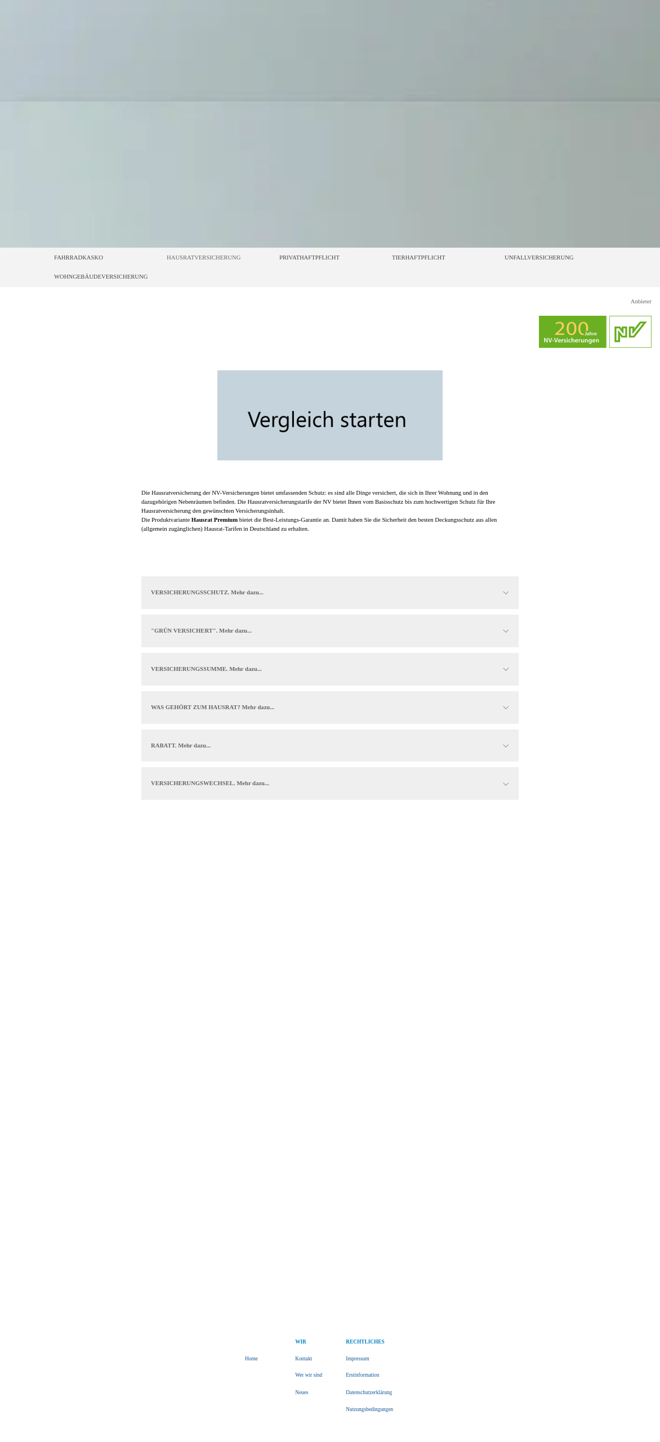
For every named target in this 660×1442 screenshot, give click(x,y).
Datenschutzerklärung (369, 1392)
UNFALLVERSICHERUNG (539, 257)
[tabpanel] (330, 516)
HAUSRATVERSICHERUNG (203, 257)
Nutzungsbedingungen (369, 1409)
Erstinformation (362, 1375)
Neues (301, 1392)
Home (251, 1359)
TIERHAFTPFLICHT (418, 257)
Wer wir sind (308, 1375)
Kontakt (303, 1359)
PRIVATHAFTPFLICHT (309, 257)
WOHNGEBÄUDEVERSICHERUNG (101, 277)
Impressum (357, 1359)
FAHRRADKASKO (78, 257)
